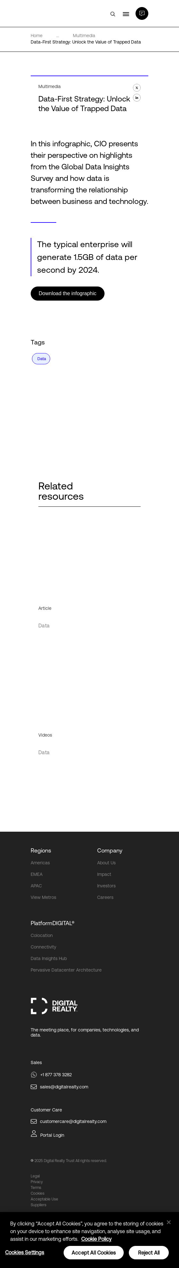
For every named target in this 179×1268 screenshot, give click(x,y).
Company (109, 850)
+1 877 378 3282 (56, 1074)
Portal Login (52, 1135)
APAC (36, 885)
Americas (40, 862)
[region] (89, 1240)
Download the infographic (68, 293)
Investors (106, 885)
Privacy (37, 1182)
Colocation (42, 935)
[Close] (169, 1222)
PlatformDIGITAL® (52, 923)
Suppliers (38, 1205)
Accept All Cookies (94, 1253)
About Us (106, 862)
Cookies (37, 1193)
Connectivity (43, 946)
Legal (35, 1176)
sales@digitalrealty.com (64, 1086)
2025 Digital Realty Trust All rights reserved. (71, 1161)
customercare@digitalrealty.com (73, 1121)
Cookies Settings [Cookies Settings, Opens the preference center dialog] (24, 1252)
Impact (104, 874)
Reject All (149, 1253)
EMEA (37, 874)
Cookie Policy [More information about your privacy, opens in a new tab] (96, 1239)
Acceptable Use (44, 1199)
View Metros (43, 897)
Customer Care (46, 1109)
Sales (36, 1062)
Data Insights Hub (49, 958)
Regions (41, 850)
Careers (105, 897)
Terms (36, 1187)
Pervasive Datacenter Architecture (66, 970)
